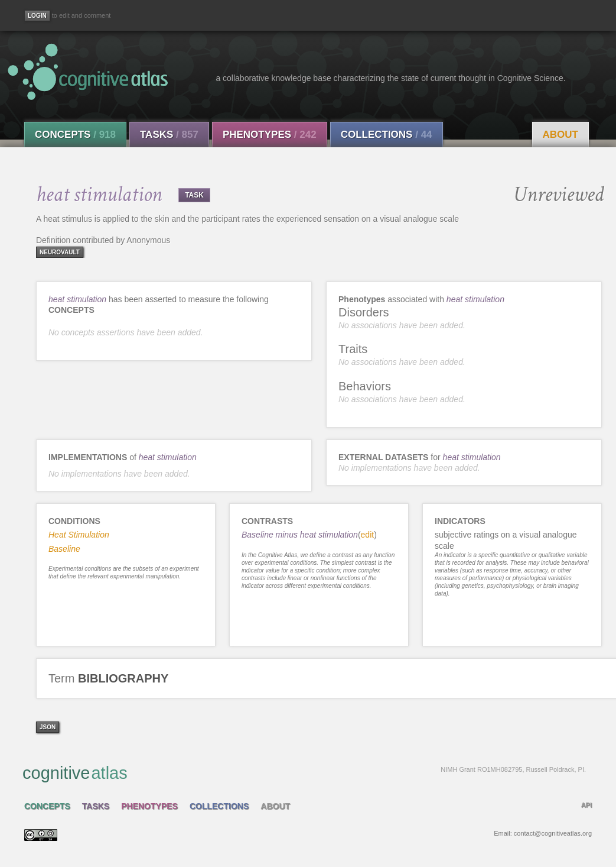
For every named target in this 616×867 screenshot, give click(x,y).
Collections (386, 134)
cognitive (304, 772)
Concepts (75, 134)
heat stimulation (77, 299)
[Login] (37, 15)
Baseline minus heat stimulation (300, 534)
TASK (194, 195)
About (560, 134)
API (586, 804)
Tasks (169, 134)
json (48, 727)
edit (367, 534)
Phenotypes (270, 134)
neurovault (60, 252)
